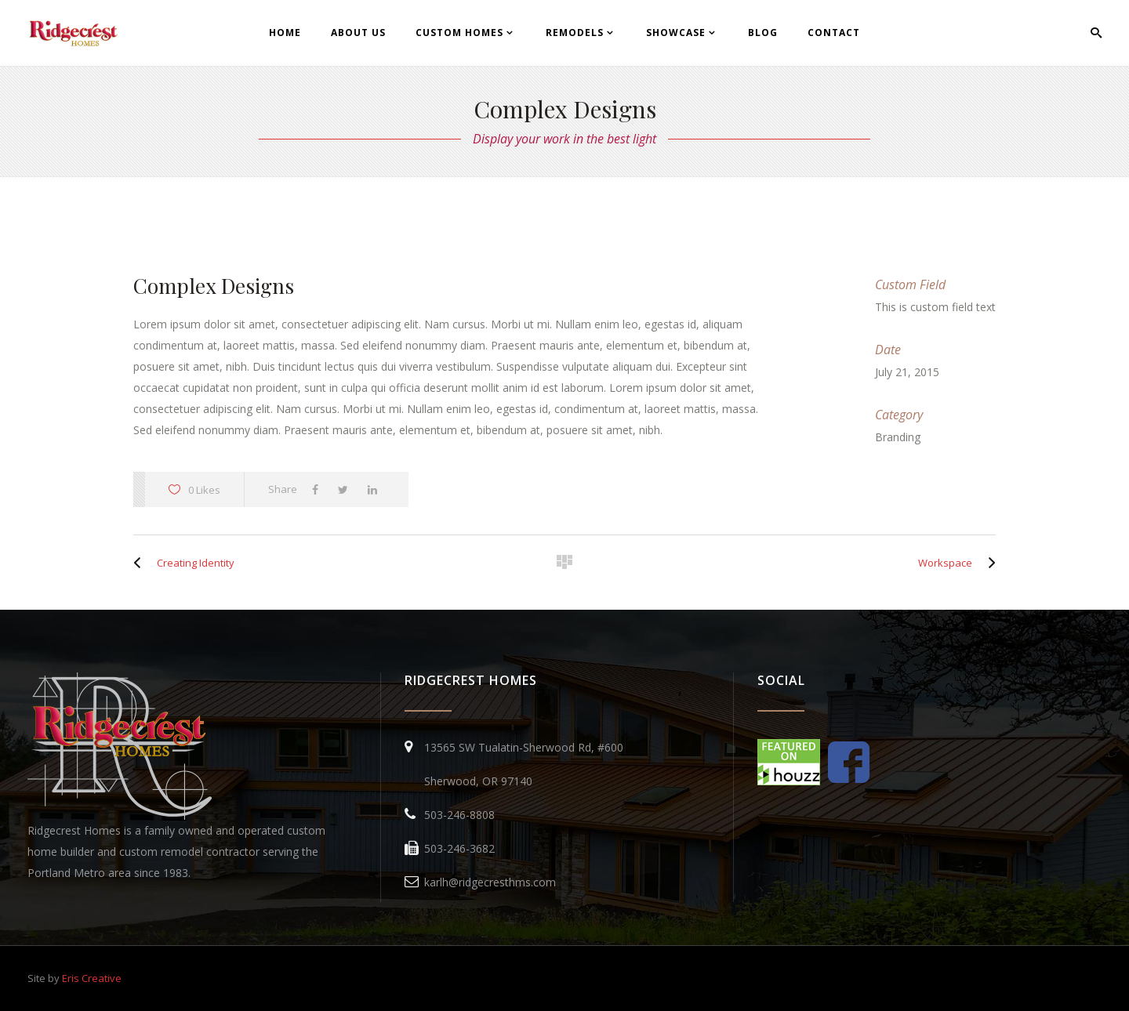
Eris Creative (92, 978)
